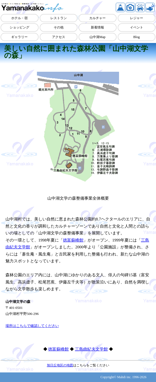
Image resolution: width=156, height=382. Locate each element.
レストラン (58, 18)
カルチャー (97, 18)
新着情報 (97, 27)
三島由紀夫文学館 (91, 349)
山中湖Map (97, 37)
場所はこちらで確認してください (32, 326)
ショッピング (19, 27)
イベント (136, 27)
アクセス (58, 37)
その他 (58, 27)
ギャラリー (19, 37)
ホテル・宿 (19, 18)
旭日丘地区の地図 (60, 365)
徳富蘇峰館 (73, 240)
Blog (136, 37)
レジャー (136, 18)
